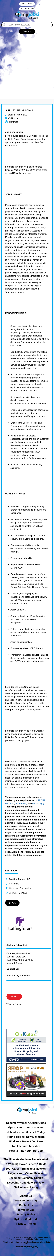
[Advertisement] (27, 65)
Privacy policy (32, 1247)
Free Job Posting (26, 1200)
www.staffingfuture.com (18, 975)
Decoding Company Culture (26, 1177)
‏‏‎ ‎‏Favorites (27, 8)
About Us (26, 1195)
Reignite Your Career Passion (26, 1173)
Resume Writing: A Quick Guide (26, 1122)
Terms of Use (26, 1209)
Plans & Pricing (26, 1223)
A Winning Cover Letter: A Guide (26, 1164)
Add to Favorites (15, 1004)
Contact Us (26, 1205)
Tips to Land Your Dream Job (26, 1127)
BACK (12, 902)
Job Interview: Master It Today (26, 1132)
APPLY (14, 996)
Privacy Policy (26, 1214)
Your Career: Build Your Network (26, 1168)
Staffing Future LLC (16, 945)
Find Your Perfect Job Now (26, 1141)
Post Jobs (27, 4)
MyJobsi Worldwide (26, 1219)
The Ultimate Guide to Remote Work (26, 1159)
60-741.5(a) (38, 803)
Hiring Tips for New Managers (26, 1136)
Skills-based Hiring (26, 1187)
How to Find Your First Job (26, 1150)
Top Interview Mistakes (26, 1146)
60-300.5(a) (21, 803)
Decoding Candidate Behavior (26, 1182)
